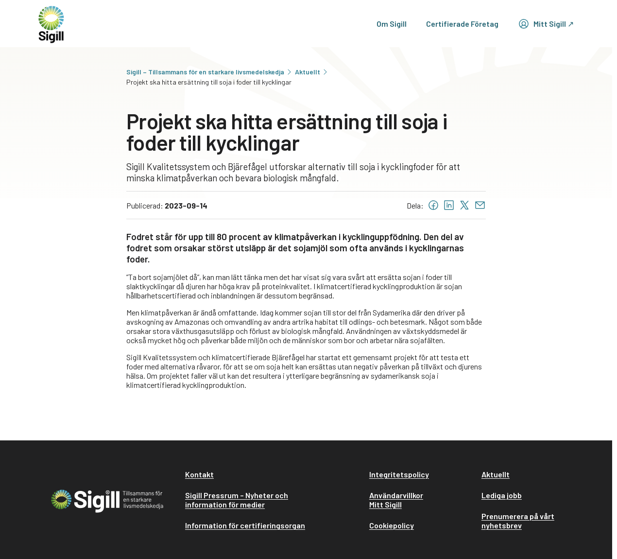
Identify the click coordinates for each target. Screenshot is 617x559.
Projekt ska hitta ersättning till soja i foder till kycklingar (208, 82)
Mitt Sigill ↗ (546, 24)
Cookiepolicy (391, 525)
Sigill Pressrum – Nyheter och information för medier (236, 499)
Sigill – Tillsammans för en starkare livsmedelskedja (209, 72)
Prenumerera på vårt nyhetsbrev (517, 520)
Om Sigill (392, 23)
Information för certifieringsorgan (245, 525)
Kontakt (199, 474)
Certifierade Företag (462, 23)
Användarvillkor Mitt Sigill (396, 499)
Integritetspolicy (399, 474)
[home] (51, 23)
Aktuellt (312, 72)
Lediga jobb (501, 495)
